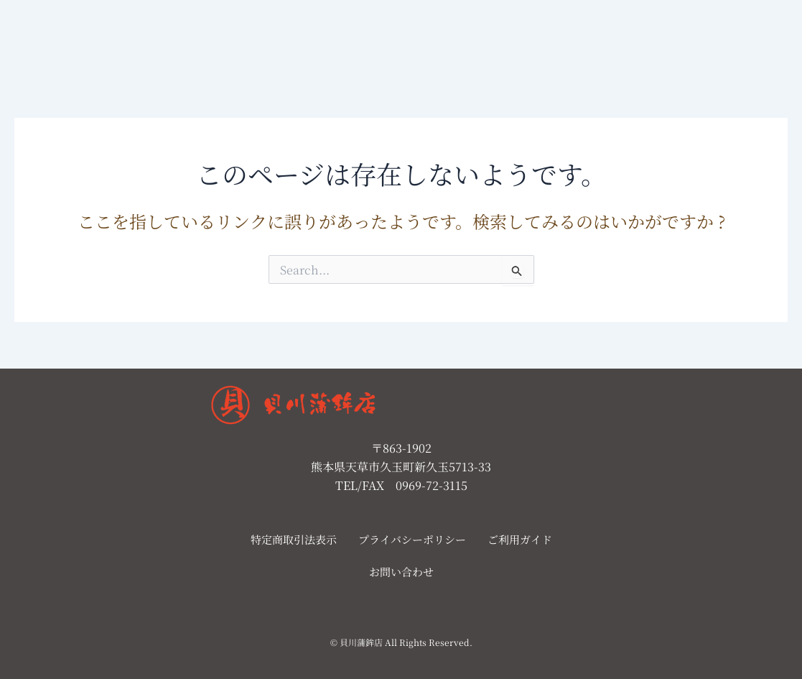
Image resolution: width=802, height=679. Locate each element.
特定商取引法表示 (294, 539)
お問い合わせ (401, 38)
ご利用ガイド (520, 539)
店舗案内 (326, 38)
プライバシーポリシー (412, 539)
